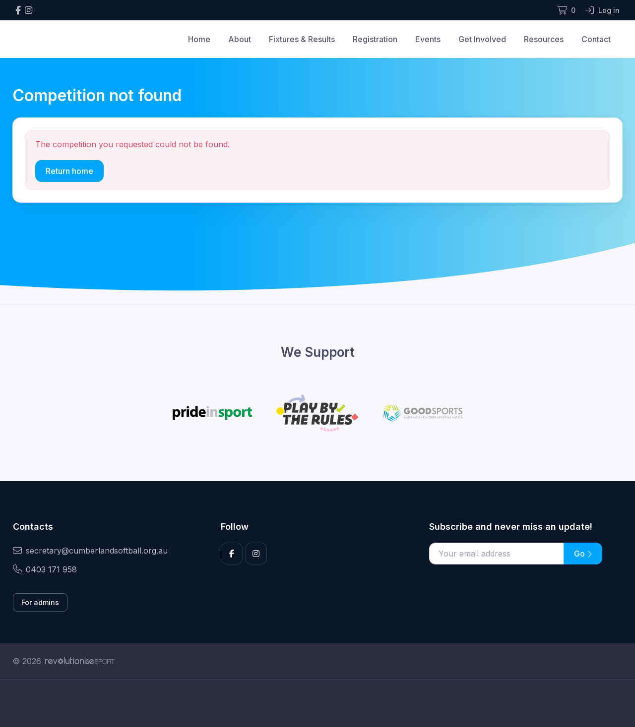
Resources (544, 39)
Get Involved (482, 39)
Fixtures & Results (302, 39)
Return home (69, 171)
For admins (40, 602)
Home (199, 39)
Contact (596, 39)
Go (583, 554)
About (239, 39)
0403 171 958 (45, 569)
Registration (375, 39)
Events (428, 39)
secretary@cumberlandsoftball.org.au (90, 551)
